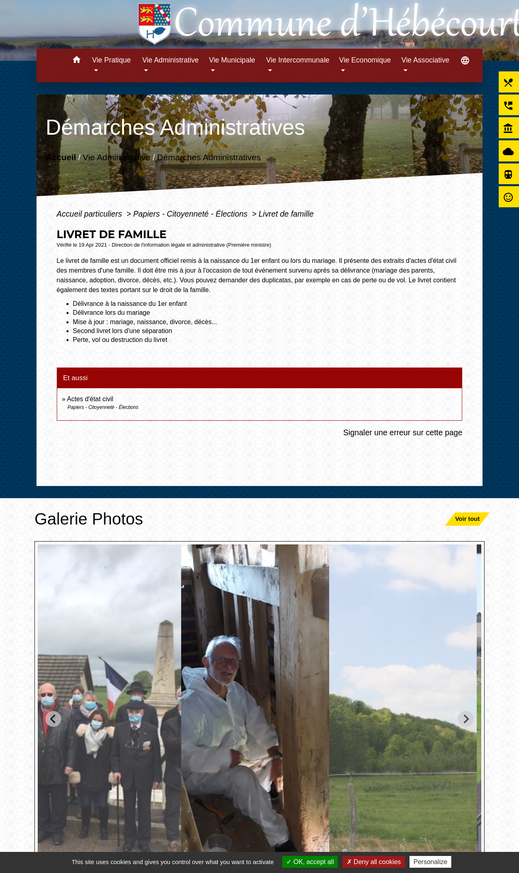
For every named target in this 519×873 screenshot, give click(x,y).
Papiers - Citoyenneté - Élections (191, 213)
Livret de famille (286, 213)
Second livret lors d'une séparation (122, 330)
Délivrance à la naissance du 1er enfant (130, 303)
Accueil (60, 157)
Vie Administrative (116, 157)
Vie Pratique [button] (111, 60)
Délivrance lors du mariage (111, 312)
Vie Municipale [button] (232, 60)
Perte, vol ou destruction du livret (120, 339)
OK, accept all (310, 861)
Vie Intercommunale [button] (297, 60)
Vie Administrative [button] (170, 60)
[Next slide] (466, 719)
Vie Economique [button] (365, 60)
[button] (76, 61)
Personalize (431, 861)
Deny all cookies (374, 861)
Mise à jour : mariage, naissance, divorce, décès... (145, 321)
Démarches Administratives (209, 157)
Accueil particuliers (90, 213)
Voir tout (467, 518)
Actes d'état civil (90, 399)
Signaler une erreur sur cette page (403, 432)
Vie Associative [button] (425, 60)
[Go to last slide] (53, 719)
